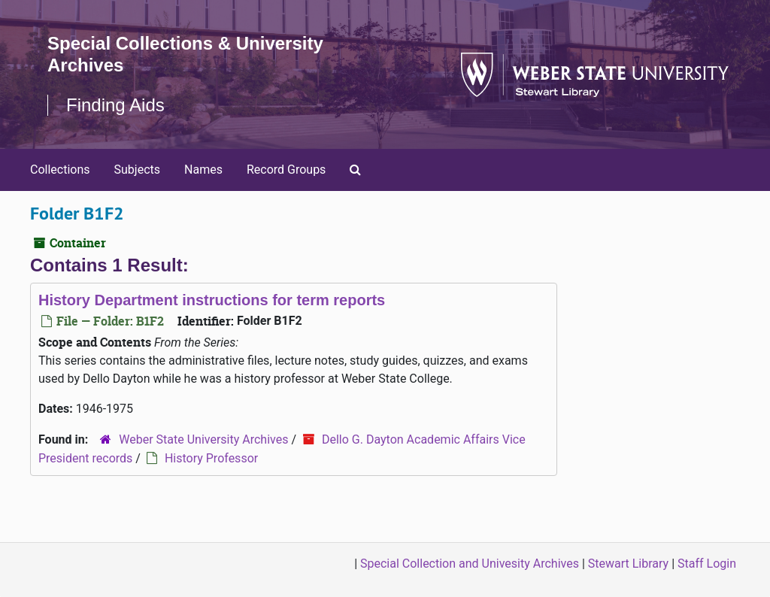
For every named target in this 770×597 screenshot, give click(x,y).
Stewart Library (628, 563)
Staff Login (707, 563)
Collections (60, 169)
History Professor (211, 458)
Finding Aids (115, 105)
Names (203, 169)
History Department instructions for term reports (211, 300)
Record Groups (286, 169)
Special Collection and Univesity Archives (469, 563)
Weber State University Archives (203, 439)
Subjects (137, 169)
